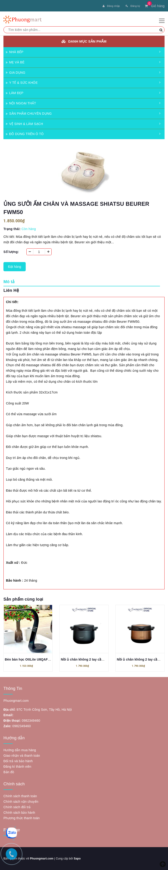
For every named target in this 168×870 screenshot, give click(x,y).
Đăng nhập (111, 6)
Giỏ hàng (155, 6)
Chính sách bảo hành (19, 812)
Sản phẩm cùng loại (23, 599)
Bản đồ (8, 772)
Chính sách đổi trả (17, 807)
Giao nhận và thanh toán (21, 755)
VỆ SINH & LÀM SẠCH (24, 124)
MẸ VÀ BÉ (15, 62)
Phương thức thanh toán (21, 818)
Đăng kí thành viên (17, 766)
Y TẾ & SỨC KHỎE (22, 82)
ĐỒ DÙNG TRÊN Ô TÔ (25, 134)
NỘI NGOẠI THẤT (21, 103)
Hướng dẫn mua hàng (19, 750)
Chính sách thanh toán (20, 796)
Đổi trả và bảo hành (18, 761)
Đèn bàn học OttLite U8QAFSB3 (29, 659)
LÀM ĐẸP (14, 93)
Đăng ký (133, 6)
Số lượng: (11, 252)
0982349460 (31, 720)
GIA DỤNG (15, 72)
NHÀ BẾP (14, 52)
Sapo (77, 858)
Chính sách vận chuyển (20, 801)
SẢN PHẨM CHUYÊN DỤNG (29, 113)
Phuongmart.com (41, 858)
